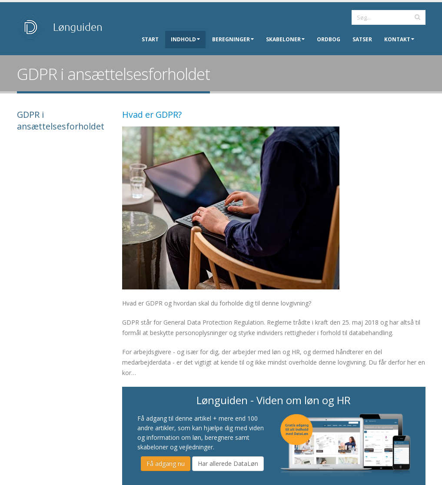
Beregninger (233, 39)
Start (150, 39)
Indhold (185, 39)
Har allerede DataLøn (228, 463)
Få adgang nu (165, 463)
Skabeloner (285, 39)
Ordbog (328, 39)
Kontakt (399, 39)
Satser (362, 39)
